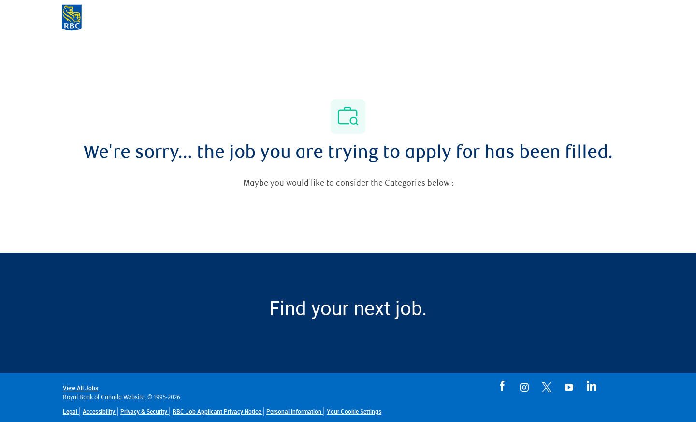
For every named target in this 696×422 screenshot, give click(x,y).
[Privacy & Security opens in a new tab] (144, 411)
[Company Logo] (72, 17)
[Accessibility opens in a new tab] (99, 411)
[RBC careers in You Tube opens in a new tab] (569, 385)
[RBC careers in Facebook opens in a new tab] (502, 385)
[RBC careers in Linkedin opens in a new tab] (591, 385)
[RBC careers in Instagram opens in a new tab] (524, 385)
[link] (354, 411)
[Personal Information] (294, 411)
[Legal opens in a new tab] (71, 411)
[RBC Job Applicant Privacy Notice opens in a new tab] (217, 411)
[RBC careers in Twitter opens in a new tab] (546, 385)
